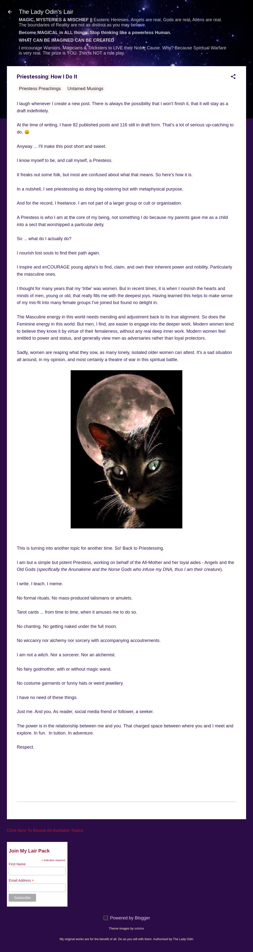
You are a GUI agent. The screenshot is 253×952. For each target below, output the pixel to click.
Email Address (21, 880)
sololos (139, 928)
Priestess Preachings (40, 88)
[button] (233, 77)
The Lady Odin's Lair (46, 11)
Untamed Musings (85, 88)
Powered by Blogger (126, 917)
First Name (17, 864)
